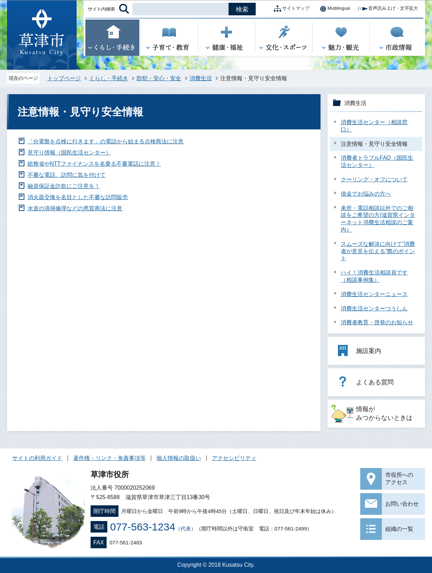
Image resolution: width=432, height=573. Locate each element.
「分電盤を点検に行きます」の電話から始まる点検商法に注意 (106, 141)
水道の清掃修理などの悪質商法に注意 (75, 208)
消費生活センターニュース (374, 294)
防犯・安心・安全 (159, 78)
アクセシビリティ (234, 458)
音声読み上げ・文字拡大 (387, 9)
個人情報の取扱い (178, 458)
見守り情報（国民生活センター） (69, 153)
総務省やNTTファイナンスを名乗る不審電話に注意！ (94, 164)
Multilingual (333, 9)
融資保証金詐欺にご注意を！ (64, 186)
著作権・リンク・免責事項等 (109, 458)
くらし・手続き (108, 78)
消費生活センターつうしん (374, 308)
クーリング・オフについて (374, 179)
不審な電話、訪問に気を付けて (67, 175)
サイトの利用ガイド (37, 458)
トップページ (64, 78)
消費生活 (201, 78)
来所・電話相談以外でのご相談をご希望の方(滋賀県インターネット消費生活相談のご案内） (378, 219)
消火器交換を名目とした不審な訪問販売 (78, 197)
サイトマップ (290, 9)
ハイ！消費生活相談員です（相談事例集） (374, 276)
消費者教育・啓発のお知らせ (377, 322)
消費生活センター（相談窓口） (374, 126)
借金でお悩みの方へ (366, 194)
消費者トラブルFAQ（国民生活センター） (377, 161)
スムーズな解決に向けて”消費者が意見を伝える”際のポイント (378, 251)
